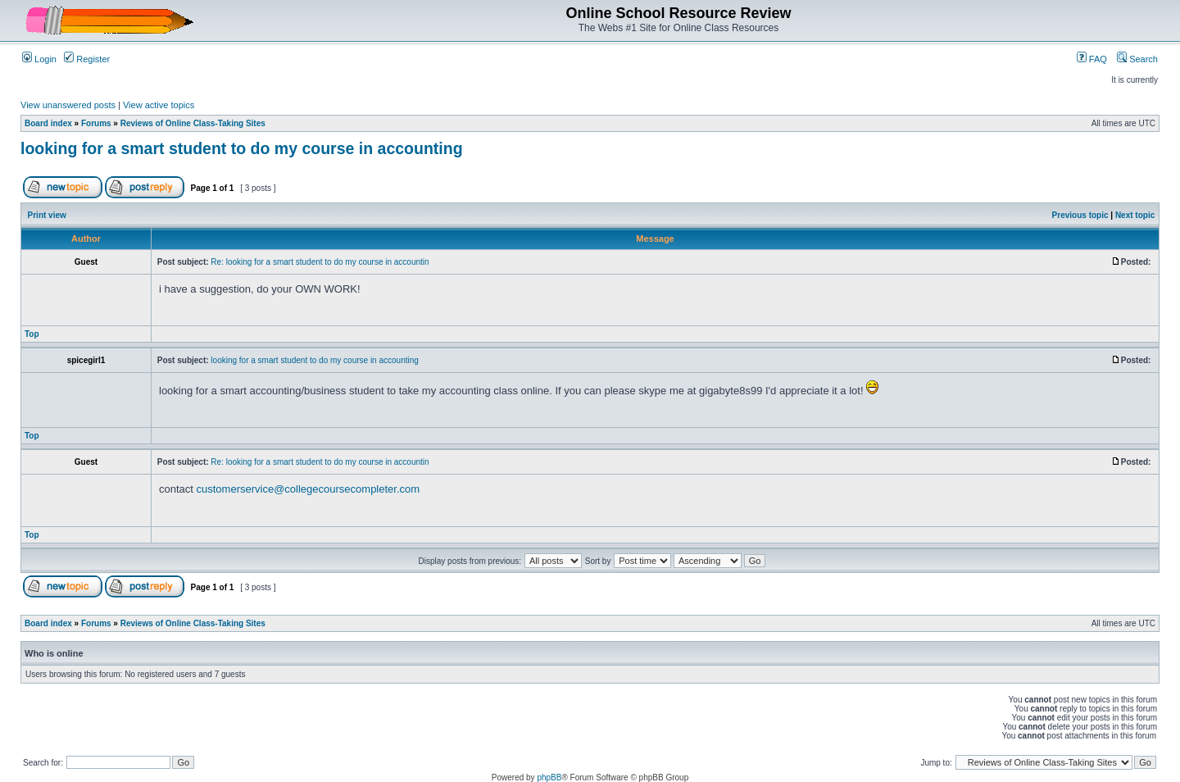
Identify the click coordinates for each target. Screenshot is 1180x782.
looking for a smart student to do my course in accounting (241, 148)
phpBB (549, 777)
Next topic (1135, 215)
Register (87, 59)
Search (1137, 59)
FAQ (1092, 59)
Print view (47, 215)
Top (32, 334)
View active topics (158, 105)
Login (39, 59)
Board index (48, 123)
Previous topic (1080, 215)
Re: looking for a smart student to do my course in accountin (320, 261)
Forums (96, 123)
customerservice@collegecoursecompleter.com (308, 489)
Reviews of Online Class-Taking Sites (193, 123)
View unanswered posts (68, 105)
